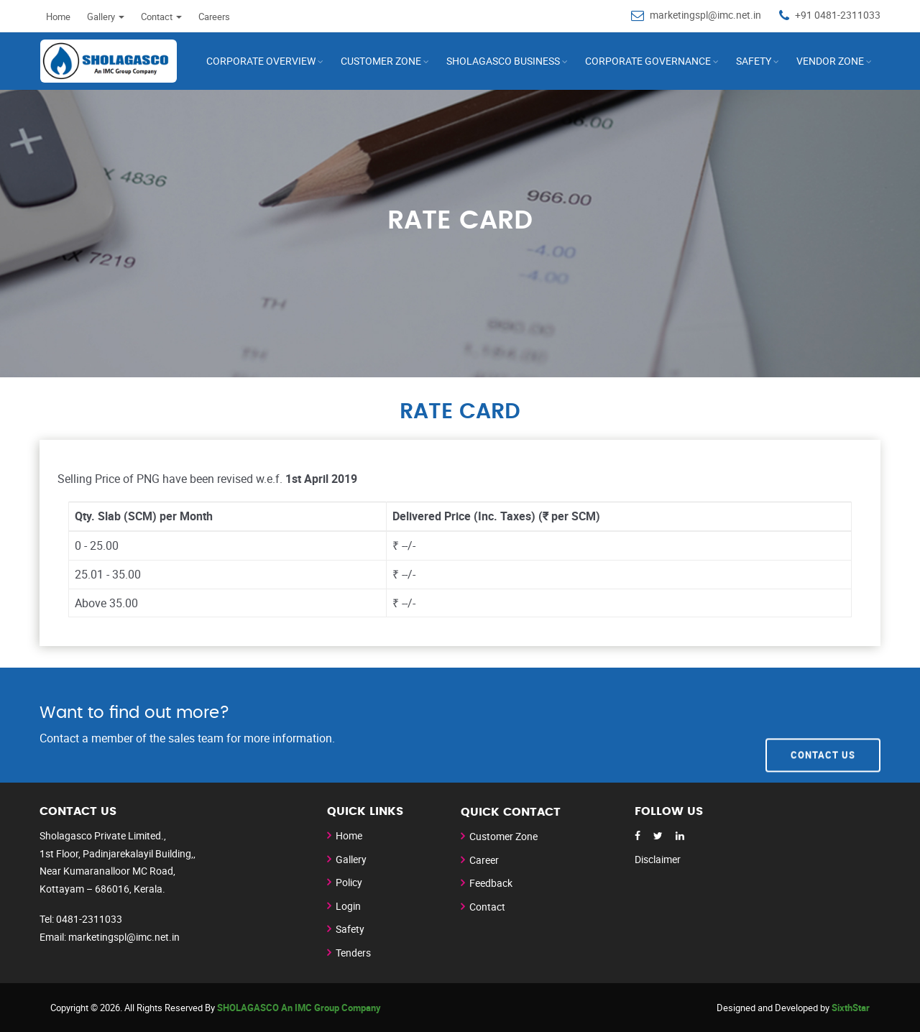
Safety (753, 61)
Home (58, 16)
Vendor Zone (830, 61)
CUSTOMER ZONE (381, 61)
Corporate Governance (648, 61)
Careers (214, 16)
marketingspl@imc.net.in (705, 15)
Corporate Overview (261, 61)
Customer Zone (503, 836)
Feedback (490, 883)
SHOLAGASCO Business (503, 61)
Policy (349, 882)
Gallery (105, 16)
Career (484, 860)
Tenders (353, 952)
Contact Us (823, 724)
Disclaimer (658, 859)
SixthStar (851, 1007)
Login (348, 906)
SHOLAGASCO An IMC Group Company (299, 1007)
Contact (161, 16)
